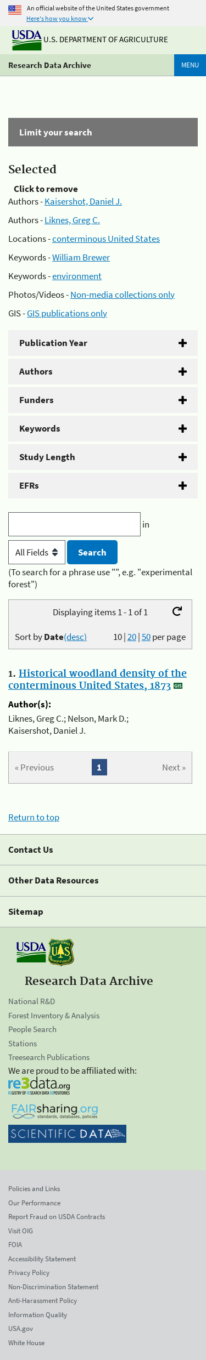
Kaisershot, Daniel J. (83, 201)
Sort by (51, 637)
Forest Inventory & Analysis (53, 1015)
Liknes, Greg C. (72, 220)
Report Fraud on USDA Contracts (56, 1216)
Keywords (39, 428)
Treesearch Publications (49, 1057)
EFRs (29, 485)
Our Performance (34, 1203)
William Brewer (81, 257)
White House (26, 1342)
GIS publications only (67, 313)
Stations (22, 1043)
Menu (190, 65)
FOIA (15, 1244)
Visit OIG (20, 1231)
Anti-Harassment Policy (42, 1300)
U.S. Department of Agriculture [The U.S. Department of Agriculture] (90, 39)
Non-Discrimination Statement (53, 1286)
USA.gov (20, 1328)
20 (131, 637)
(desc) (75, 637)
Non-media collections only (122, 294)
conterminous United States (106, 239)
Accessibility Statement (42, 1258)
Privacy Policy (28, 1272)
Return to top (33, 817)
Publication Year (53, 343)
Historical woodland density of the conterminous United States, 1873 (97, 680)
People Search (32, 1029)
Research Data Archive (49, 65)
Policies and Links (34, 1188)
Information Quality (37, 1314)
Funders (36, 400)
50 (146, 637)
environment (77, 276)
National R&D (31, 1001)
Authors (36, 371)
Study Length (47, 457)
